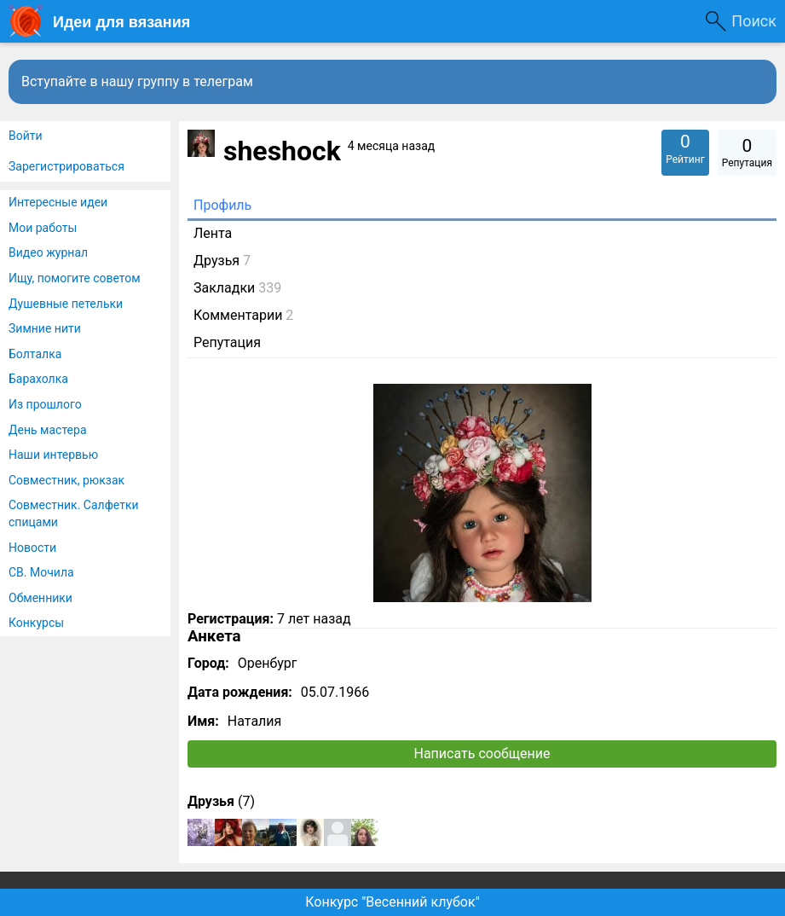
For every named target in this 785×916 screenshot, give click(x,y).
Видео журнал (48, 252)
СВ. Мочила (41, 572)
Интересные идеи (58, 202)
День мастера (48, 430)
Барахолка (38, 379)
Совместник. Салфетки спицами (74, 513)
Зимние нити (45, 328)
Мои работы (43, 228)
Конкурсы (36, 622)
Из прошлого (45, 404)
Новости (32, 547)
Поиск (753, 21)
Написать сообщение (482, 753)
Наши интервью (53, 454)
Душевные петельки (66, 303)
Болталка (35, 354)
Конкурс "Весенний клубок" (392, 902)
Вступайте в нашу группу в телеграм (137, 81)
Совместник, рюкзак (66, 480)
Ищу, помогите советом (75, 278)
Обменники (40, 598)
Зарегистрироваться (66, 166)
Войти (26, 135)
